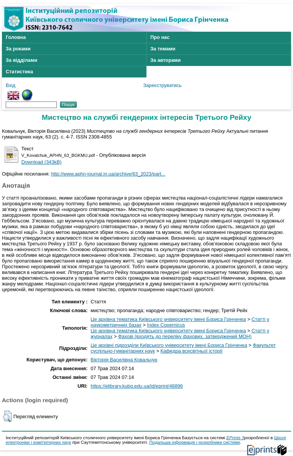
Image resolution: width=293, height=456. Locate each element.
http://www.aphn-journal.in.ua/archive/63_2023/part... (108, 174)
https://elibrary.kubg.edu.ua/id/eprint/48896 (137, 386)
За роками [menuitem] (18, 49)
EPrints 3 (235, 437)
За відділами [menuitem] (21, 60)
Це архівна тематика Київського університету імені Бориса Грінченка (168, 319)
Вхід (10, 85)
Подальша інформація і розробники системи (194, 442)
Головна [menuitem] (16, 37)
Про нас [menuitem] (159, 37)
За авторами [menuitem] (165, 60)
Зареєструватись (162, 85)
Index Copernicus (166, 325)
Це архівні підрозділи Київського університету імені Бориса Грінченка (169, 345)
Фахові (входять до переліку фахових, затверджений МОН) (184, 336)
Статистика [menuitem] (19, 71)
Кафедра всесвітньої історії (192, 351)
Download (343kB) (41, 162)
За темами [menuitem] (162, 49)
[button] (7, 416)
